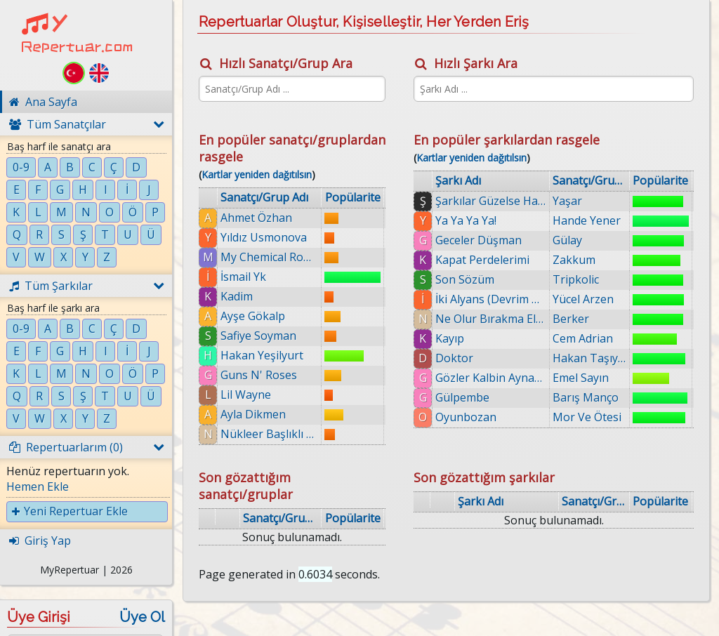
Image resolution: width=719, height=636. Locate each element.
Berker (571, 318)
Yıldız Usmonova (263, 237)
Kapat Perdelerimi (482, 259)
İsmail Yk (243, 276)
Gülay (567, 240)
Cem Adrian (583, 338)
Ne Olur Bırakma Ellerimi (490, 318)
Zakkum (574, 259)
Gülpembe (462, 397)
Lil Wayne (245, 394)
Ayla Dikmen (253, 414)
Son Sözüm (464, 279)
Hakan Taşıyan (589, 358)
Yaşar (567, 200)
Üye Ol (142, 617)
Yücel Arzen (583, 299)
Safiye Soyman (258, 335)
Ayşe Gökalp (252, 316)
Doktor (454, 358)
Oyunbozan (465, 417)
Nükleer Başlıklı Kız (269, 434)
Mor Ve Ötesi (587, 417)
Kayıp (449, 338)
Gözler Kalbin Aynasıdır (490, 377)
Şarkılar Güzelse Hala (490, 200)
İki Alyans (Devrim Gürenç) (490, 299)
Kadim (236, 296)
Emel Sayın (581, 377)
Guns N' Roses (258, 375)
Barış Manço (586, 397)
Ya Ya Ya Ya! (465, 220)
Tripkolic (576, 279)
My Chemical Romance (269, 257)
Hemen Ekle (37, 486)
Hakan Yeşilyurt (261, 355)
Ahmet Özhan (256, 217)
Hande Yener (587, 220)
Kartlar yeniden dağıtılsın (257, 174)
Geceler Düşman (478, 240)
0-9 (21, 167)
